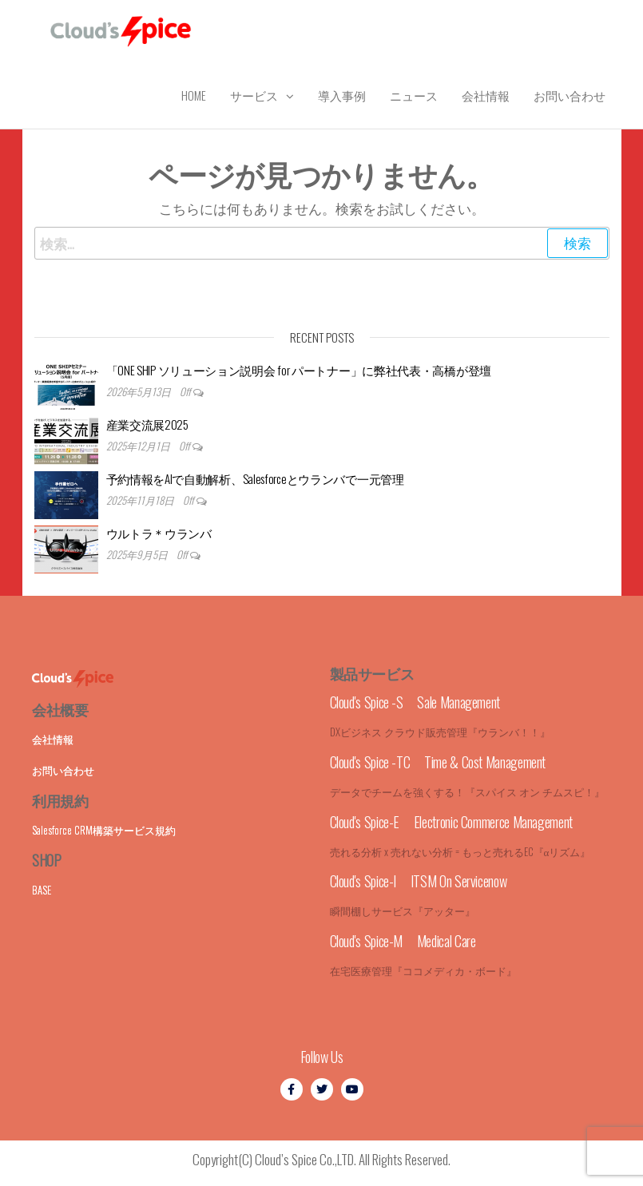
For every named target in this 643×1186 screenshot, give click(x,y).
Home (193, 95)
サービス (254, 95)
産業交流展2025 (147, 424)
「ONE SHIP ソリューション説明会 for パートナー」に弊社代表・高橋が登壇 (298, 370)
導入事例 (342, 95)
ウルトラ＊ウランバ (159, 532)
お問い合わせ (569, 95)
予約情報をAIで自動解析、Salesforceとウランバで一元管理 (255, 478)
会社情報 (486, 95)
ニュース (414, 95)
